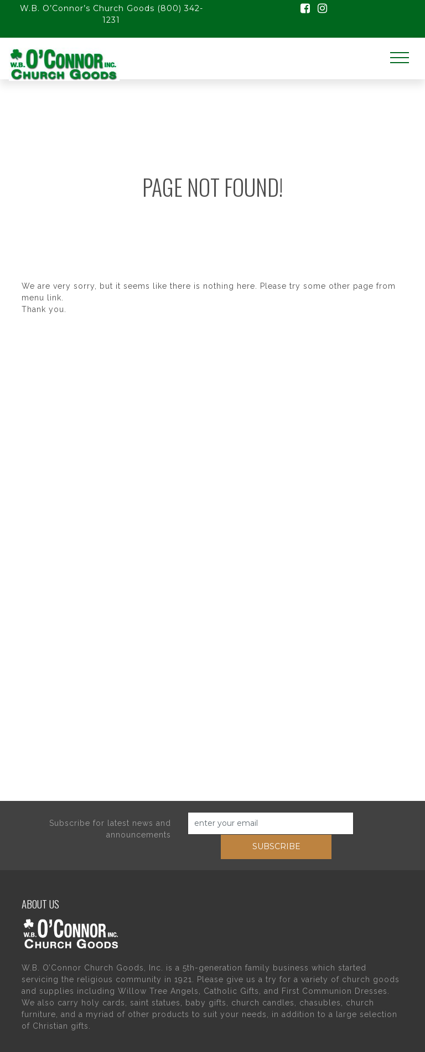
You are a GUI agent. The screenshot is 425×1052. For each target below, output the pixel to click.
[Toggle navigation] (399, 58)
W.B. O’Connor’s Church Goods (87, 8)
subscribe (276, 846)
